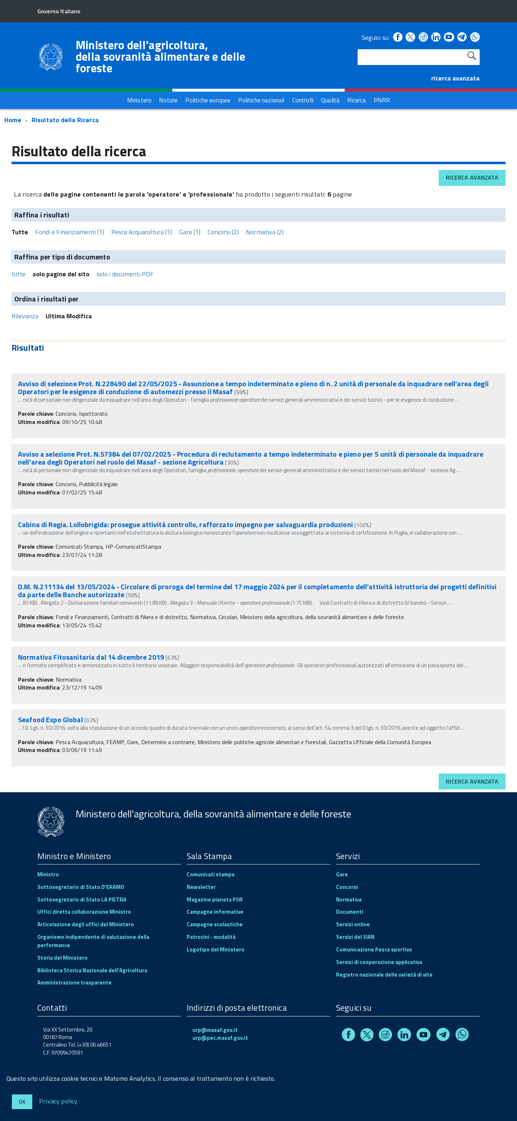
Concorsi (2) (223, 232)
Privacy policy (58, 1101)
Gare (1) (189, 232)
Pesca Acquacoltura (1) (141, 232)
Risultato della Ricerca (65, 120)
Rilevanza (24, 316)
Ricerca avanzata (472, 177)
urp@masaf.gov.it (215, 1030)
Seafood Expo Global (51, 719)
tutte (18, 274)
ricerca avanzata (455, 78)
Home (12, 120)
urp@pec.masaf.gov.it (220, 1038)
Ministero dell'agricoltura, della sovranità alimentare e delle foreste (161, 56)
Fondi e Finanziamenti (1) (69, 232)
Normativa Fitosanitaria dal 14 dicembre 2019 (91, 657)
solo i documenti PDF (125, 274)
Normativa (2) (265, 232)
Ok (22, 1102)
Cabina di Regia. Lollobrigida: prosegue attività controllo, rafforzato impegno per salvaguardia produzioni (185, 524)
